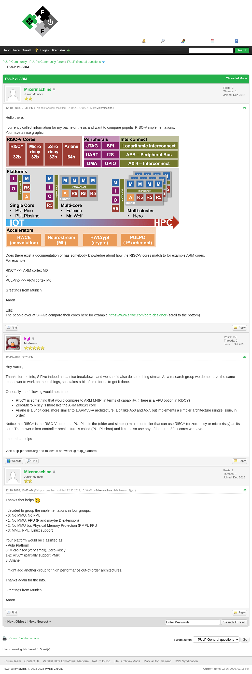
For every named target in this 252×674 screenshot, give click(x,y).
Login (44, 50)
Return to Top (101, 661)
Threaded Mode (236, 78)
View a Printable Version (24, 638)
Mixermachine (37, 89)
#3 (244, 490)
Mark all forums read (157, 661)
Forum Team (12, 661)
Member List (196, 41)
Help (242, 41)
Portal (151, 41)
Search (171, 41)
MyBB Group (53, 668)
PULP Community (15, 62)
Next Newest (38, 621)
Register (58, 50)
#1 (244, 107)
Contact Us (31, 661)
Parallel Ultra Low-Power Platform (66, 661)
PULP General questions (84, 62)
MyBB (22, 668)
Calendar (223, 41)
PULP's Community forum (47, 62)
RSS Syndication (186, 661)
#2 (244, 357)
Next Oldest (16, 621)
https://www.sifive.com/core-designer (137, 315)
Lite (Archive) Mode (127, 661)
